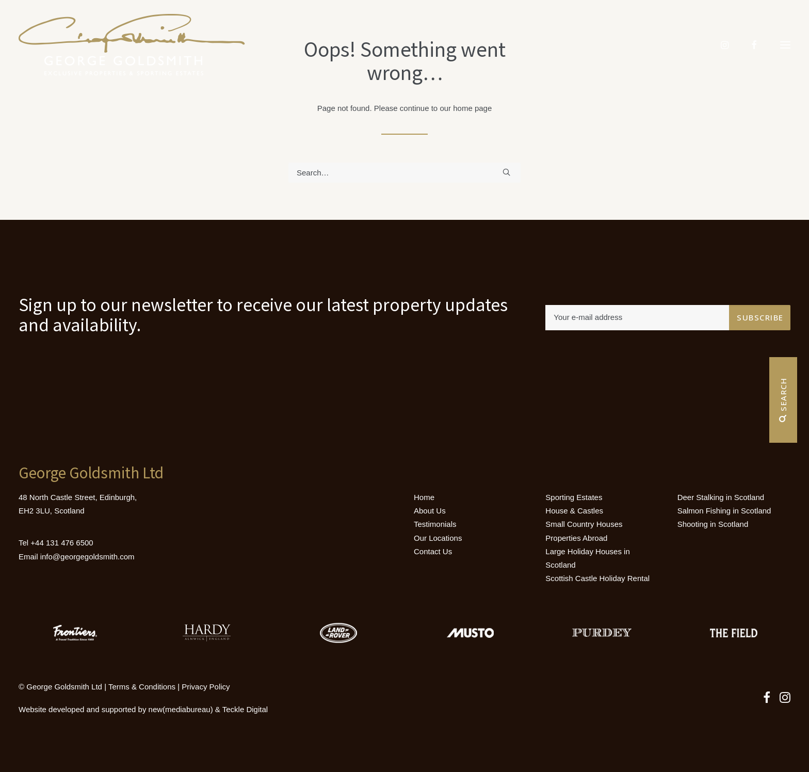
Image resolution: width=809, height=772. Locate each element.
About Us (430, 510)
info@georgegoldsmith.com (87, 556)
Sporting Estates (573, 497)
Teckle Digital (245, 709)
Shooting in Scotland (713, 524)
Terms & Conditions (141, 686)
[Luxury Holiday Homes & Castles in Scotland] (132, 45)
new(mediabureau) (181, 709)
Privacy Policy (206, 686)
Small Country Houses (583, 524)
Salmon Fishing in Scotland (724, 510)
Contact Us (433, 551)
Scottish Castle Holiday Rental (597, 578)
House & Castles (574, 510)
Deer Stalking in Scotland (720, 497)
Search (783, 400)
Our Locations (438, 538)
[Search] (404, 173)
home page (472, 108)
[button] (785, 45)
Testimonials (435, 524)
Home (424, 497)
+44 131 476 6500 (61, 542)
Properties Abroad (576, 538)
